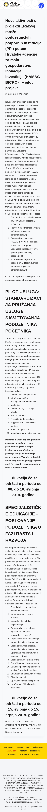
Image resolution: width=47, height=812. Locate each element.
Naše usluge (38, 747)
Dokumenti (24, 754)
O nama (20, 747)
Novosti (24, 94)
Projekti (23, 751)
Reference (35, 751)
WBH (27, 747)
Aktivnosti (12, 751)
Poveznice (12, 754)
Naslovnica (8, 747)
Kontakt (35, 754)
